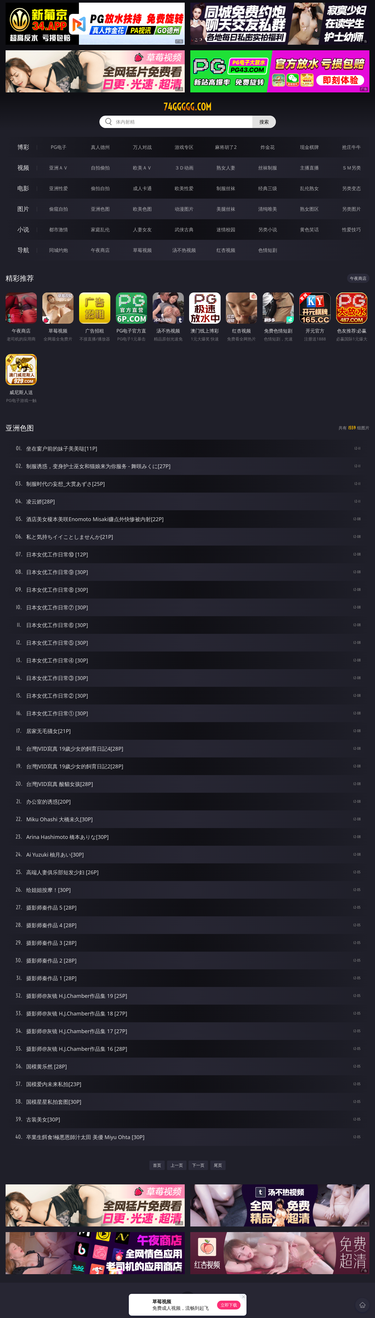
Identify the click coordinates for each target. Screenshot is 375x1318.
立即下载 (229, 1305)
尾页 (218, 1165)
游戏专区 (184, 147)
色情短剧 (267, 250)
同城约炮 (58, 250)
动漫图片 (184, 209)
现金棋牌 (309, 147)
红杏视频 (225, 250)
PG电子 (58, 147)
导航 (23, 250)
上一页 (177, 1165)
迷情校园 (225, 229)
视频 (23, 168)
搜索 (264, 122)
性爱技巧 (351, 229)
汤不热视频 (184, 250)
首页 (157, 1165)
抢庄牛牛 (351, 147)
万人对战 (142, 147)
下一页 (198, 1165)
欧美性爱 (184, 188)
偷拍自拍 (100, 188)
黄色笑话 (309, 229)
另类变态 (351, 188)
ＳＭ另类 (351, 167)
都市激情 (58, 229)
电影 (23, 188)
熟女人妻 (225, 167)
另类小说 (267, 229)
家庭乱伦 (100, 229)
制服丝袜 (225, 188)
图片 (23, 209)
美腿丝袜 (225, 209)
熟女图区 (309, 209)
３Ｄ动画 (184, 167)
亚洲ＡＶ (58, 167)
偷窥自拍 (58, 209)
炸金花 (268, 147)
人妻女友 (142, 229)
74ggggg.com (187, 107)
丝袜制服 (267, 167)
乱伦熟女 (309, 188)
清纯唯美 (267, 209)
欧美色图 (142, 209)
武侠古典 (184, 229)
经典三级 (267, 188)
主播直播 (309, 167)
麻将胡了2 (225, 147)
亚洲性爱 (58, 188)
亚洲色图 (100, 209)
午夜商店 (100, 250)
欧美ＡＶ (142, 167)
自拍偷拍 (100, 167)
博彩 (23, 147)
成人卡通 (142, 188)
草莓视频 (142, 250)
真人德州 (100, 147)
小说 (23, 229)
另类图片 (351, 209)
